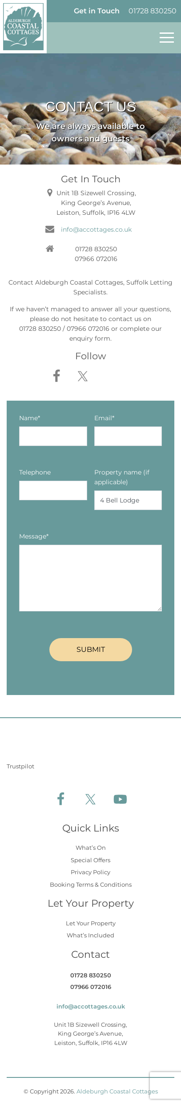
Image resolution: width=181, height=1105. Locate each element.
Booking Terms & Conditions (91, 884)
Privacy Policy (90, 872)
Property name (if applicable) (121, 477)
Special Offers (90, 860)
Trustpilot (20, 766)
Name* (29, 418)
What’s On (91, 847)
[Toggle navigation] (167, 37)
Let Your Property (91, 923)
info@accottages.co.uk (96, 229)
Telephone (35, 472)
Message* (33, 536)
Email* (104, 418)
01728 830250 (153, 11)
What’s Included (90, 935)
